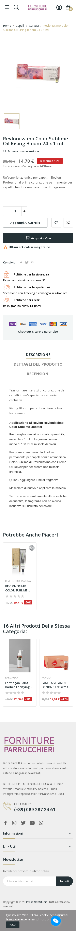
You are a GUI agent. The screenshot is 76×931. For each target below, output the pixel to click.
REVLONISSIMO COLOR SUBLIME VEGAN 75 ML (16, 588)
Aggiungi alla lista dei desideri (56, 223)
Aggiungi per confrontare (68, 223)
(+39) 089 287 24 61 (35, 809)
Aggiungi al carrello (25, 223)
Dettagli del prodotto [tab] (38, 364)
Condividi (21, 262)
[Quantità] (15, 211)
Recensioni (38, 373)
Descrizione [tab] (38, 354)
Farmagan (11, 677)
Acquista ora (38, 238)
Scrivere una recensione (23, 151)
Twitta (27, 262)
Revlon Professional (18, 581)
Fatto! (13, 924)
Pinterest (32, 262)
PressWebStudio (36, 902)
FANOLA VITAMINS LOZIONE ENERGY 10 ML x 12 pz (56, 685)
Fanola (46, 677)
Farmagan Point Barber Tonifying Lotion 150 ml (17, 685)
